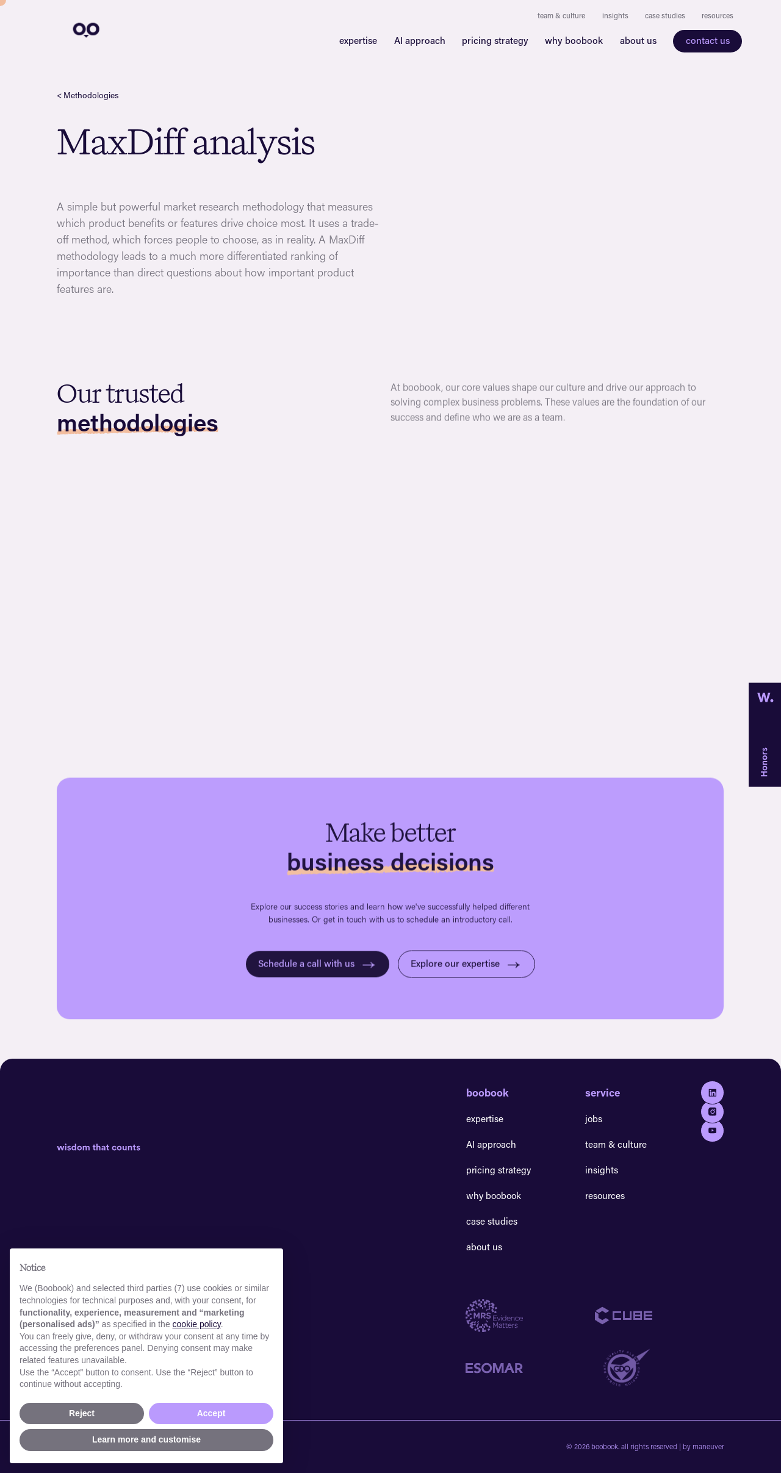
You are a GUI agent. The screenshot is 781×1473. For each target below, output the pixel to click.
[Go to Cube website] (659, 1316)
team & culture (561, 15)
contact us (708, 40)
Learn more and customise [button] (146, 1439)
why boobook (574, 40)
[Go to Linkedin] (712, 1092)
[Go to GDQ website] (659, 1368)
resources (717, 15)
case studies (665, 15)
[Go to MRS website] (530, 1316)
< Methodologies (87, 95)
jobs (593, 1118)
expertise (358, 40)
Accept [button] (211, 1413)
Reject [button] (82, 1413)
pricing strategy (495, 40)
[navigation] (85, 29)
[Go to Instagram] (712, 1111)
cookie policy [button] (197, 1324)
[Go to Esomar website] (530, 1368)
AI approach (419, 40)
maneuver (708, 1446)
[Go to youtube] (712, 1130)
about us (638, 40)
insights (615, 15)
